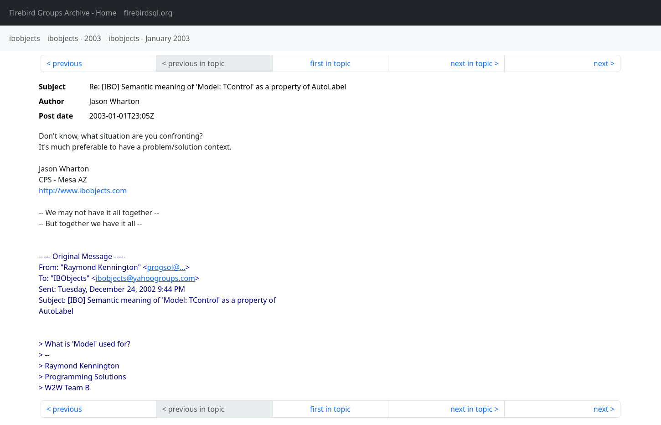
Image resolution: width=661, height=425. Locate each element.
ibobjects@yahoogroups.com (145, 278)
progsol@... (166, 267)
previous (67, 63)
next (601, 63)
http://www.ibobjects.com (83, 191)
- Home (63, 13)
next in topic (471, 63)
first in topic (330, 63)
